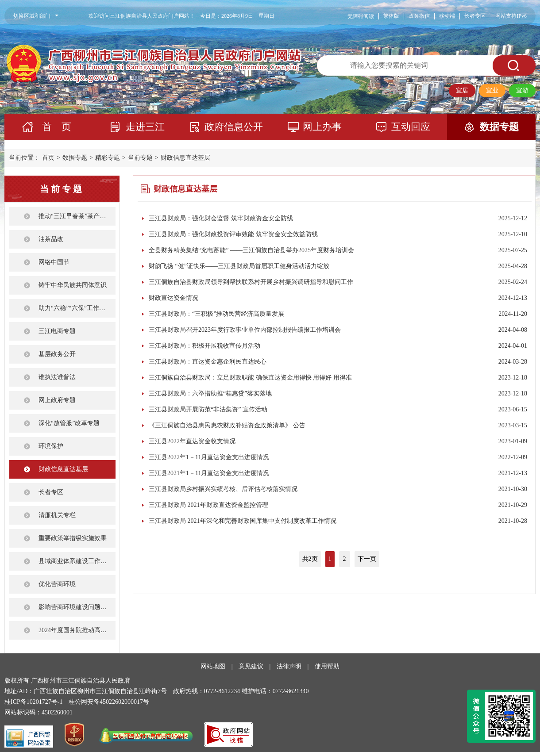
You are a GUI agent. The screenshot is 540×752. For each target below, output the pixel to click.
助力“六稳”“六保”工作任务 (75, 308)
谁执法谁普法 (57, 377)
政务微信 (419, 16)
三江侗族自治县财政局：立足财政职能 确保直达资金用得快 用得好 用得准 (250, 377)
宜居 (462, 90)
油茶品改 (51, 239)
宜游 (522, 90)
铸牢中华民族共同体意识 (73, 285)
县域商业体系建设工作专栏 (76, 561)
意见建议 (251, 666)
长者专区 (475, 16)
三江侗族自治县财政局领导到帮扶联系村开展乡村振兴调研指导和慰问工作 (251, 282)
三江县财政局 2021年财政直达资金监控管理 (208, 505)
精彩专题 (107, 157)
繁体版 (391, 16)
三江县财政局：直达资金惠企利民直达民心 (207, 361)
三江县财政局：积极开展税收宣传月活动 (204, 345)
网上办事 (322, 126)
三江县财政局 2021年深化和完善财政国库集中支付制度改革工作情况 (242, 521)
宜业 (492, 90)
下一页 (367, 559)
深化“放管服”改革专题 (69, 423)
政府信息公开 (233, 126)
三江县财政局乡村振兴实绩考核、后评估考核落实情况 (223, 489)
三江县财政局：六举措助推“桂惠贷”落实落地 (210, 393)
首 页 (56, 126)
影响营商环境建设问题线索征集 (77, 607)
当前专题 (140, 157)
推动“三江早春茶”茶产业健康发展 (77, 216)
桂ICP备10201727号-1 (33, 701)
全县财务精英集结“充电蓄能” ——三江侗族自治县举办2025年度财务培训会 (251, 250)
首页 (48, 157)
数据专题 (499, 126)
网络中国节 (54, 262)
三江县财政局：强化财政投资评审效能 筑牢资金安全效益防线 (233, 234)
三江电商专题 (57, 331)
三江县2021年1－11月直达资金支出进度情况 (209, 473)
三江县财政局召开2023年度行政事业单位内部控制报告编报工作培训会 (245, 329)
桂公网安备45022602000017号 (109, 701)
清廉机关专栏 (57, 515)
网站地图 (213, 666)
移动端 (447, 16)
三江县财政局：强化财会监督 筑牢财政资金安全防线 (221, 218)
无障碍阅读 (360, 16)
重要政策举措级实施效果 (73, 538)
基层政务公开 (57, 354)
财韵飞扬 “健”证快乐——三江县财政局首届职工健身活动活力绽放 (239, 266)
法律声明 (289, 666)
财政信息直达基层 (185, 157)
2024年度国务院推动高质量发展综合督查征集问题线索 (77, 630)
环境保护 (51, 446)
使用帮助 (327, 666)
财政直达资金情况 (173, 298)
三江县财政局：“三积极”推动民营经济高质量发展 (216, 314)
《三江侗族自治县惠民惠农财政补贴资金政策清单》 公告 (227, 425)
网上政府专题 (57, 400)
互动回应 (410, 126)
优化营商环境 (57, 584)
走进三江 (145, 126)
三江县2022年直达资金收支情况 (192, 441)
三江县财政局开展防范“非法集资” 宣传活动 (208, 409)
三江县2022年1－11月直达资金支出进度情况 (209, 457)
